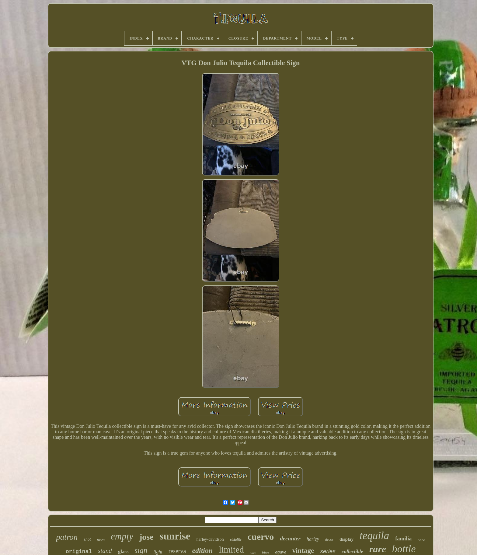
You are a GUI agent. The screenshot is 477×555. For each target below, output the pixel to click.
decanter (290, 538)
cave (253, 553)
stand (105, 550)
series (328, 551)
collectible (352, 551)
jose (146, 537)
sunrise (175, 536)
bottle (404, 548)
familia (403, 539)
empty (122, 536)
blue (265, 552)
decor (329, 539)
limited (231, 549)
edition (202, 550)
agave (280, 552)
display (346, 539)
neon (101, 539)
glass (123, 551)
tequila (374, 536)
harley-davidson (210, 539)
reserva (177, 551)
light (157, 551)
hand (421, 540)
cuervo (261, 537)
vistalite (236, 539)
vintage (303, 550)
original (79, 552)
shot (87, 539)
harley (313, 539)
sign (141, 550)
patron (67, 537)
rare (377, 548)
